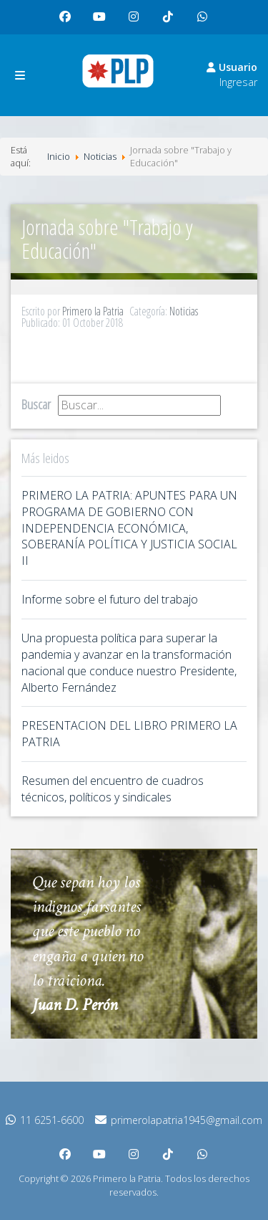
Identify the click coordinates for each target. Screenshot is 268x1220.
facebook (68, 22)
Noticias (183, 311)
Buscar (36, 404)
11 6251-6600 (45, 1120)
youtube (103, 22)
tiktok (170, 22)
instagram (137, 22)
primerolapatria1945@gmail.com (178, 1120)
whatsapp (206, 22)
